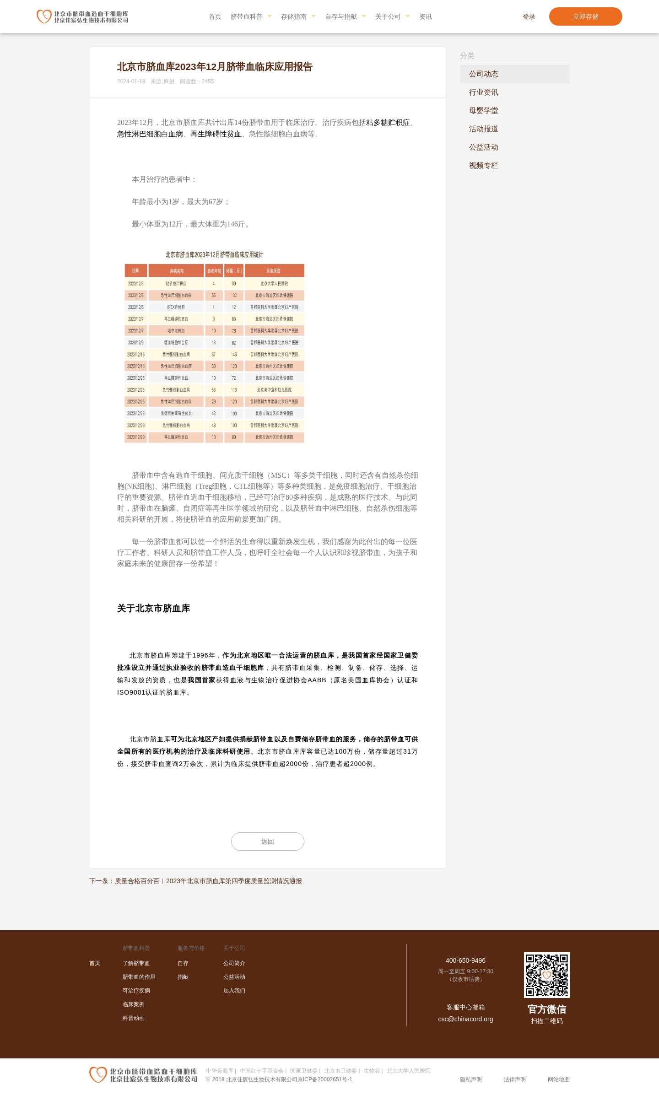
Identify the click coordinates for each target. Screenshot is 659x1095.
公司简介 (234, 963)
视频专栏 (483, 165)
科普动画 (134, 1018)
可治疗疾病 (136, 990)
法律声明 (515, 1079)
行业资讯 (483, 92)
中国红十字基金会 (262, 1071)
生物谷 (372, 1071)
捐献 (183, 977)
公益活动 (483, 147)
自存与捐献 (341, 16)
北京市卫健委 (340, 1071)
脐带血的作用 (139, 977)
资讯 (425, 16)
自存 (183, 963)
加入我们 (234, 990)
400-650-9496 (466, 960)
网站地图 (559, 1079)
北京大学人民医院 (409, 1071)
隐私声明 (471, 1079)
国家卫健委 (304, 1071)
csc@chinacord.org (465, 1019)
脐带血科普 (247, 16)
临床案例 (134, 1004)
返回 (267, 841)
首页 (215, 16)
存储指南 (294, 16)
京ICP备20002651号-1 (324, 1079)
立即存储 (586, 16)
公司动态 (483, 74)
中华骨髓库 (219, 1071)
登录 (529, 16)
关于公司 (388, 16)
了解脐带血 (136, 963)
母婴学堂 (483, 110)
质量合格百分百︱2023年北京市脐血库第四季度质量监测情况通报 (208, 881)
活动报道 (483, 129)
